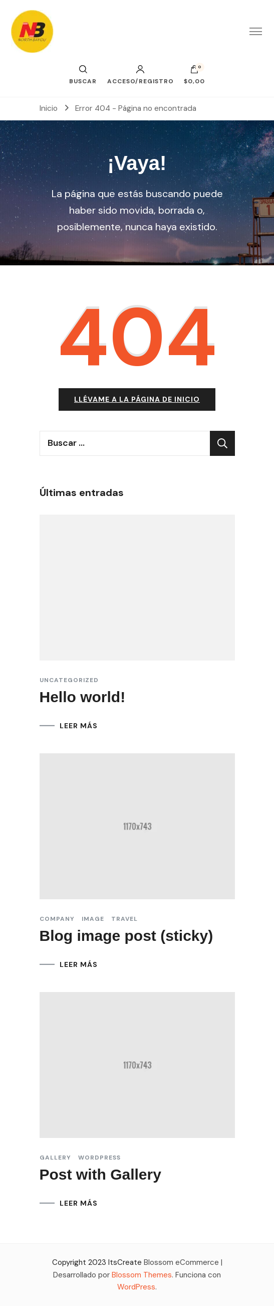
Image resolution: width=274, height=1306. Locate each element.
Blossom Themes (142, 1275)
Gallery (55, 1157)
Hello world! (83, 697)
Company (57, 918)
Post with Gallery (100, 1174)
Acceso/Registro (140, 74)
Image (93, 918)
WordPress (136, 1287)
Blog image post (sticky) (126, 935)
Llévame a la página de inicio (137, 399)
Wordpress (99, 1157)
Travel (124, 918)
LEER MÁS (79, 725)
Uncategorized (69, 680)
